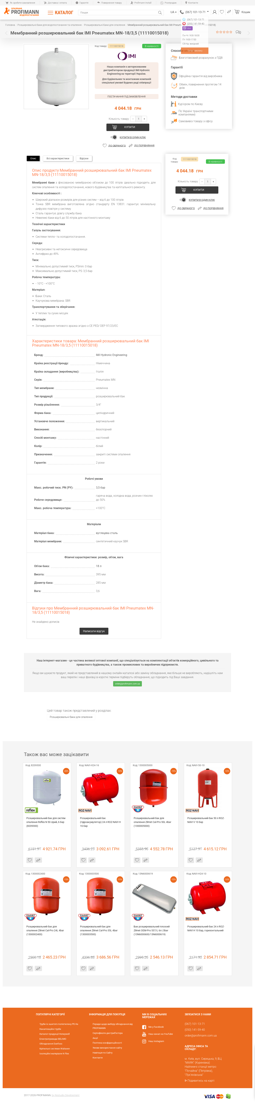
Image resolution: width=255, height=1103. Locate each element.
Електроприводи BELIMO (52, 1039)
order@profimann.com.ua (127, 684)
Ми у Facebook (156, 1027)
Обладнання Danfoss (50, 1043)
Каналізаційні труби (50, 1029)
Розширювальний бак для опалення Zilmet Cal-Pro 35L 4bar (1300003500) (99, 930)
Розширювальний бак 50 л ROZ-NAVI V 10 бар (205, 820)
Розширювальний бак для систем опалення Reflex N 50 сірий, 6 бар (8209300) (46, 822)
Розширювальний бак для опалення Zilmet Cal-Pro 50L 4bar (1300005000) (153, 822)
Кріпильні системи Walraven (54, 1048)
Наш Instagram (156, 1041)
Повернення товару (109, 2)
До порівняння (144, 145)
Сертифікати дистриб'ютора (108, 1033)
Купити (129, 127)
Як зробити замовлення (20, 2)
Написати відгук (238, 32)
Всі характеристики (58, 158)
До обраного (117, 145)
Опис (33, 158)
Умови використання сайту (107, 1047)
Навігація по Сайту (102, 1052)
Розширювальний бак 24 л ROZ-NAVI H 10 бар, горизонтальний (205, 928)
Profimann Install (141, 2)
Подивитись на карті (201, 1080)
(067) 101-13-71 (197, 12)
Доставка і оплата (55, 2)
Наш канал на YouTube (160, 1034)
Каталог (64, 12)
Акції (95, 1038)
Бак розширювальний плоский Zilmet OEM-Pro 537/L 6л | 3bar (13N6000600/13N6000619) (152, 930)
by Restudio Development (66, 1095)
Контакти (191, 2)
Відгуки (84, 158)
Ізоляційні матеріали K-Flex (54, 1053)
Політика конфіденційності (107, 1042)
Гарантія (82, 2)
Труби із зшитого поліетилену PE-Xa (58, 1024)
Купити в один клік (133, 137)
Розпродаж (168, 2)
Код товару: (101, 46)
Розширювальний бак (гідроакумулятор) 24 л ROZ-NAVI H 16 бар (100, 822)
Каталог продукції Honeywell (54, 1034)
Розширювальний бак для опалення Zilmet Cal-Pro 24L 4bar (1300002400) (45, 930)
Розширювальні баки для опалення (71, 717)
